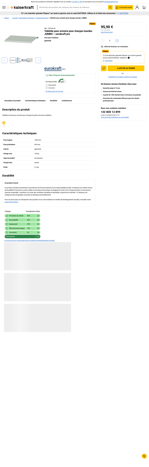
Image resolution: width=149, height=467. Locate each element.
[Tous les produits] (4, 7)
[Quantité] (110, 40)
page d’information (11, 202)
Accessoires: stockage (26, 18)
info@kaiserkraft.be (111, 2)
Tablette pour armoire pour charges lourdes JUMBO (68, 18)
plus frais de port (107, 32)
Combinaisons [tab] (67, 101)
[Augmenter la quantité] (117, 40)
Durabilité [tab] (53, 101)
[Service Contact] (144, 456)
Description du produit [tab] (13, 101)
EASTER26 (122, 13)
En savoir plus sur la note (54, 91)
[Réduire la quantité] (102, 40)
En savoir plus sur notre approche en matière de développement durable (30, 240)
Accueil (14, 18)
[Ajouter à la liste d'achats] (104, 68)
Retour (5, 18)
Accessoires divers (41, 18)
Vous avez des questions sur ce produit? (115, 117)
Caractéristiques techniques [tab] (35, 101)
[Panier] (144, 7)
